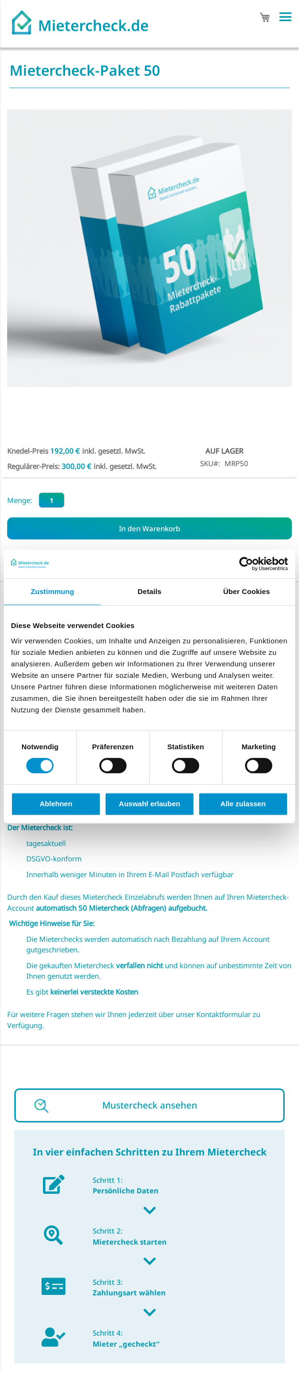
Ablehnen (56, 804)
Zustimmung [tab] (52, 591)
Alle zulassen (243, 804)
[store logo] (80, 19)
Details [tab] (149, 591)
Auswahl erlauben (149, 804)
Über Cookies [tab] (246, 591)
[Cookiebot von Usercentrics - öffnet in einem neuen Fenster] (246, 564)
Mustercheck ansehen (149, 1105)
